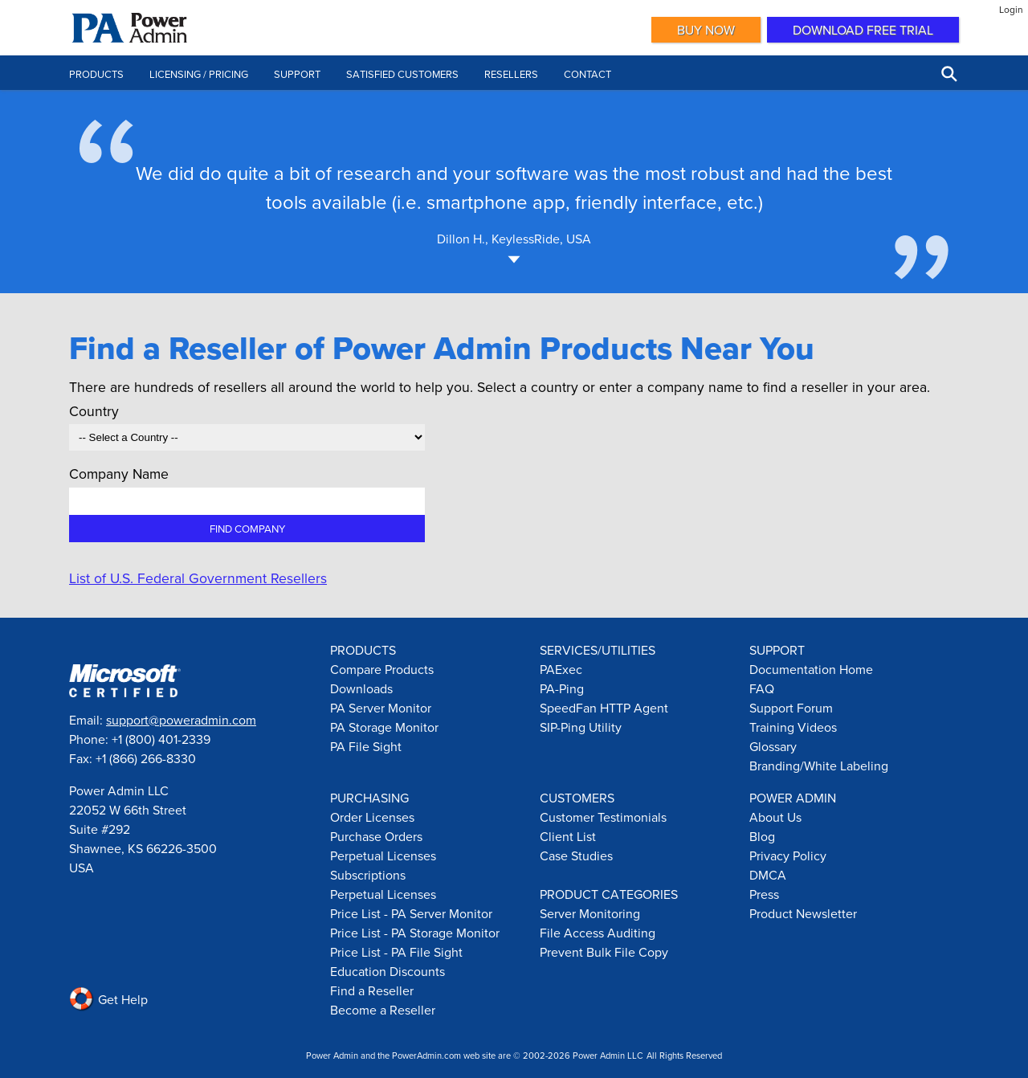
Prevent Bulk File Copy (604, 952)
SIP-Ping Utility (581, 727)
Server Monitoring (590, 913)
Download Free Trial (863, 30)
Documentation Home (811, 669)
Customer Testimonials (603, 817)
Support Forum (791, 708)
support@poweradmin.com (181, 720)
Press (764, 894)
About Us (775, 817)
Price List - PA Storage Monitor (415, 932)
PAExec (561, 669)
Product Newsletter (803, 913)
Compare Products (382, 669)
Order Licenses (372, 817)
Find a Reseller (372, 990)
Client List (568, 836)
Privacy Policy (787, 855)
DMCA (767, 875)
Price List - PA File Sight (396, 952)
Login (1011, 9)
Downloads (361, 688)
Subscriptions (368, 875)
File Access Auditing (597, 932)
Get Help (108, 999)
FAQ (761, 688)
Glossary (773, 746)
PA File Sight (366, 746)
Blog (762, 836)
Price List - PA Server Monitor (411, 913)
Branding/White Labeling (818, 765)
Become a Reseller (382, 1010)
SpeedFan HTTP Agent (604, 708)
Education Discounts (387, 971)
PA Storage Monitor (384, 727)
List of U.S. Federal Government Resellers (198, 578)
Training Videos (793, 727)
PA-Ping (562, 688)
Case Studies (576, 855)
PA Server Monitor (380, 708)
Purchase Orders (376, 836)
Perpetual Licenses (383, 855)
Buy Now (706, 30)
